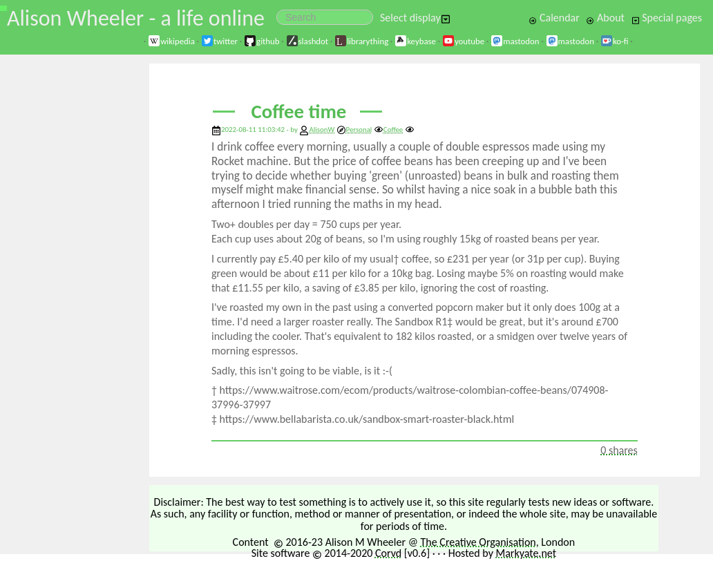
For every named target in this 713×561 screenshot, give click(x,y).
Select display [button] (415, 17)
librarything (361, 41)
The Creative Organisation (478, 542)
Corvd (388, 553)
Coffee (388, 129)
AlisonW (321, 129)
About (605, 17)
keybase (415, 41)
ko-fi (614, 41)
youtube (463, 41)
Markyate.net (526, 553)
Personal (354, 129)
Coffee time (299, 111)
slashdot (307, 41)
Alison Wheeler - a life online (136, 18)
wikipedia (171, 41)
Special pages (666, 17)
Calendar (554, 17)
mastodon (515, 41)
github (261, 41)
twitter (219, 41)
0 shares (619, 450)
